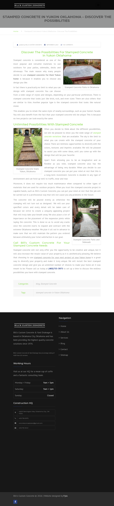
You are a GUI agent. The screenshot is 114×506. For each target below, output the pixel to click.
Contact (64, 349)
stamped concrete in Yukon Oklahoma (52, 292)
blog (38, 283)
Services (64, 337)
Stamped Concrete (49, 283)
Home (15, 31)
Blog (63, 343)
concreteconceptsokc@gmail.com (31, 423)
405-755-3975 (23, 418)
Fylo (65, 495)
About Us (65, 331)
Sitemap (64, 355)
